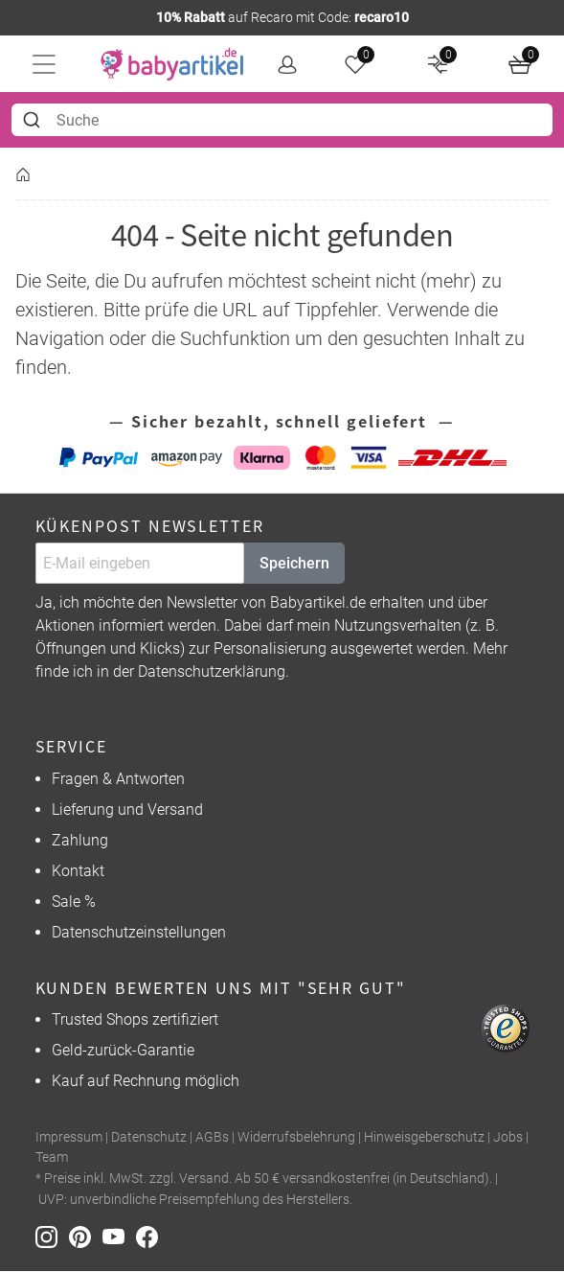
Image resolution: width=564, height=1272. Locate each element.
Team (51, 1157)
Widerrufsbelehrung (296, 1137)
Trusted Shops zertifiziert (135, 1019)
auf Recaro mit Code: (282, 17)
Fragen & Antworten (118, 779)
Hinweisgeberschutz (424, 1137)
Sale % (74, 901)
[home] (172, 64)
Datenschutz (149, 1137)
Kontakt (78, 871)
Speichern (294, 563)
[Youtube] (119, 1236)
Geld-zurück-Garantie (123, 1050)
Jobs (508, 1137)
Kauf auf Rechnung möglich (145, 1081)
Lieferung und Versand (127, 809)
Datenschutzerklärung (211, 672)
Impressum (68, 1137)
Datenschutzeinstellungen (139, 932)
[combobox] (282, 120)
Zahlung (80, 840)
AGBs (212, 1137)
